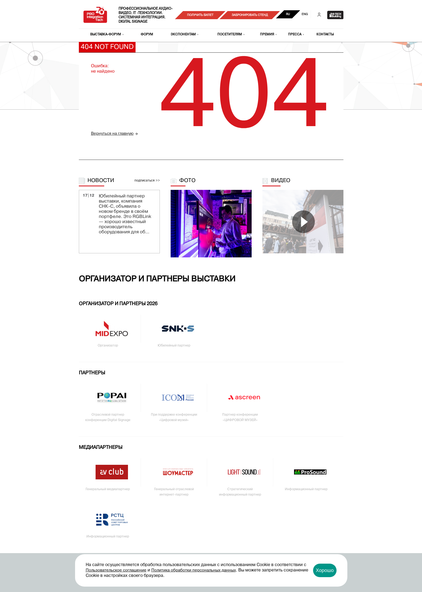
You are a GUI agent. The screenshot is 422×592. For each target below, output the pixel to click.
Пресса (294, 34)
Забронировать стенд (250, 15)
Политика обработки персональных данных (193, 570)
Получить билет (200, 15)
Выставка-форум (105, 34)
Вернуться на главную (112, 134)
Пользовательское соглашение (116, 570)
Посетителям (229, 34)
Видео (280, 180)
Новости (100, 180)
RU (288, 14)
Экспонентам (183, 34)
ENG (305, 14)
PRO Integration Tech (95, 15)
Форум (147, 34)
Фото (187, 180)
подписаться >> (147, 180)
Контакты (325, 34)
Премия (267, 34)
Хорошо (325, 570)
